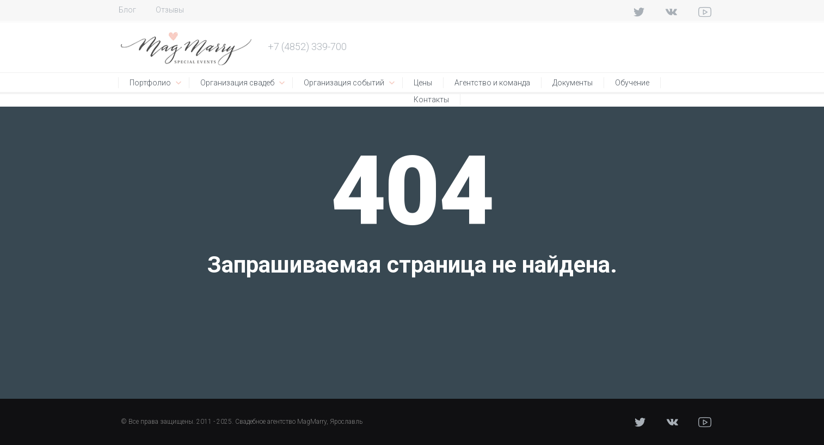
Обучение (632, 82)
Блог (127, 9)
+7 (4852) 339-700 (307, 46)
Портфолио (150, 82)
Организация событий (344, 82)
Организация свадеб (237, 82)
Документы (572, 82)
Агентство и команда (492, 82)
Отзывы (170, 9)
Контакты (431, 99)
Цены (423, 82)
